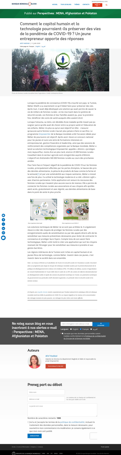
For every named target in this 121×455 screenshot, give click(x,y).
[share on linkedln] (3, 228)
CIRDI (61, 453)
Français (31, 46)
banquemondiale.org (100, 1)
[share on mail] (3, 215)
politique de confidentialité (72, 422)
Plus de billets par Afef (55, 366)
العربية (43, 46)
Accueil (54, 4)
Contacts (86, 4)
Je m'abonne (101, 324)
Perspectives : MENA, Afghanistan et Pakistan (67, 13)
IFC (52, 453)
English (38, 46)
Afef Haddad (25, 43)
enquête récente (42, 292)
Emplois (33, 447)
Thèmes (76, 4)
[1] (38, 174)
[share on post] (3, 224)
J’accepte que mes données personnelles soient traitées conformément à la (85, 336)
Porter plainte (105, 447)
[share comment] (3, 237)
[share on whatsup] (3, 232)
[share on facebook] (3, 219)
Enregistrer (34, 436)
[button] (106, 5)
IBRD (43, 453)
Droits (14, 447)
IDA (48, 453)
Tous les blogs (66, 4)
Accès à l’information (23, 447)
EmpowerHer (45, 134)
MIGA (56, 453)
